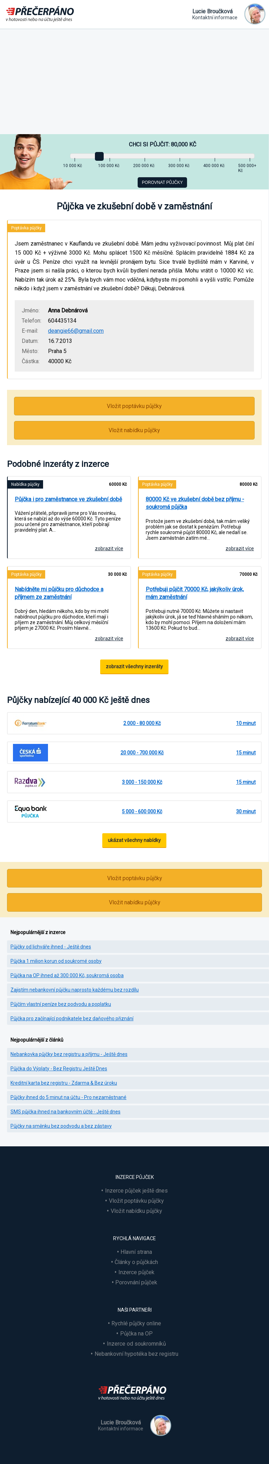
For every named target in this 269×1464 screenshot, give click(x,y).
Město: (30, 351)
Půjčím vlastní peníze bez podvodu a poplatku (61, 1004)
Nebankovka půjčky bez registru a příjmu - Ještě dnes (69, 1054)
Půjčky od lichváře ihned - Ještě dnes (51, 946)
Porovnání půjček (136, 1282)
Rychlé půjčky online (136, 1323)
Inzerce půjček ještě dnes (136, 1190)
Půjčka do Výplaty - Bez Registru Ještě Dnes (59, 1068)
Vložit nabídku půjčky (134, 430)
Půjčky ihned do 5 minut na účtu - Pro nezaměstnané (68, 1097)
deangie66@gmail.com (76, 330)
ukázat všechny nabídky (134, 840)
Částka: (31, 361)
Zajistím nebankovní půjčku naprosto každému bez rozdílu (75, 990)
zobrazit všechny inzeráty (134, 666)
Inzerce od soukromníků (136, 1343)
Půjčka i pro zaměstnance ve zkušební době (68, 499)
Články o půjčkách (136, 1262)
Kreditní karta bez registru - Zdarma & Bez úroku (64, 1083)
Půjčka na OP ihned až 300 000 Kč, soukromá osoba (67, 975)
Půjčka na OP (136, 1333)
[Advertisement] (134, 82)
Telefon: (31, 320)
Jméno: (31, 310)
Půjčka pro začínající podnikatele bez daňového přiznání (72, 1018)
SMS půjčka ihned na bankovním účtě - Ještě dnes (65, 1111)
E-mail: (30, 330)
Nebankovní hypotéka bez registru (136, 1354)
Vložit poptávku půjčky (134, 406)
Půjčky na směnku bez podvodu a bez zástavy (61, 1126)
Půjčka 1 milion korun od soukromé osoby (56, 961)
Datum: (30, 341)
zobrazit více (109, 548)
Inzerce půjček (136, 1272)
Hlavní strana (136, 1252)
